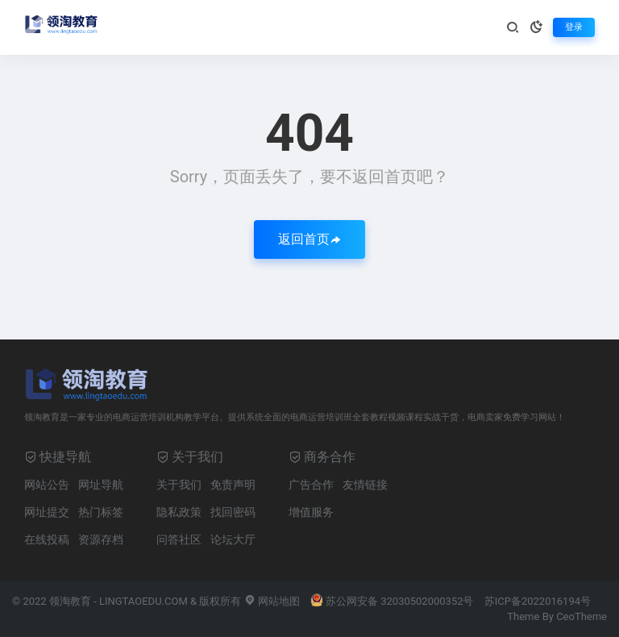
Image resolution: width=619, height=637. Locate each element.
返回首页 (309, 239)
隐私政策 (178, 512)
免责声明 (232, 484)
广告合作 (311, 484)
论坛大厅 (232, 539)
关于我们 (178, 484)
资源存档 (100, 539)
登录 (574, 27)
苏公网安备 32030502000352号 (392, 601)
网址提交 (46, 512)
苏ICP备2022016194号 (537, 601)
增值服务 (311, 512)
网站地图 (272, 601)
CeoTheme (581, 616)
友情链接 (365, 484)
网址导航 (100, 484)
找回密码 (232, 512)
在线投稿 (46, 539)
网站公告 (46, 484)
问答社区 (178, 539)
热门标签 (100, 512)
